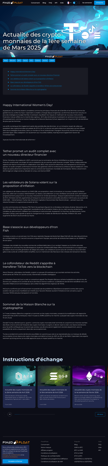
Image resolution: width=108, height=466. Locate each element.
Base (5, 60)
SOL (31, 60)
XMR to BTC (78, 447)
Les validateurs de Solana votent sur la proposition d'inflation (31, 79)
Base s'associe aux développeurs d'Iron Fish (25, 82)
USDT (52, 60)
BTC (19, 60)
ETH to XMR (78, 453)
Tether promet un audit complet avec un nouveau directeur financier (35, 75)
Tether (45, 60)
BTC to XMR (78, 450)
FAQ (50, 3)
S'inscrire (99, 3)
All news (100, 414)
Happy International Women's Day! (22, 71)
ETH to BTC (78, 456)
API (56, 3)
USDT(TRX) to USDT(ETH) (83, 459)
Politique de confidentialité (50, 456)
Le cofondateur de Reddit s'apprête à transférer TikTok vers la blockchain (36, 86)
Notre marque (46, 447)
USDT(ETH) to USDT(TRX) (83, 461)
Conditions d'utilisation (49, 453)
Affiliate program (47, 450)
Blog (44, 3)
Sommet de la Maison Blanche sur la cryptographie (28, 89)
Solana (37, 60)
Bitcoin (12, 60)
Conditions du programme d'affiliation (54, 459)
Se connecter (87, 3)
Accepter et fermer (17, 461)
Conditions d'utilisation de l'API (52, 461)
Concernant (35, 3)
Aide (62, 3)
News (25, 60)
